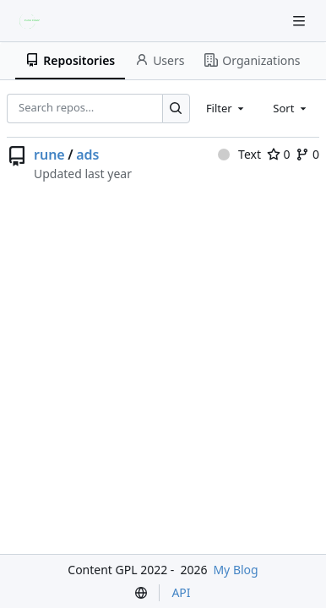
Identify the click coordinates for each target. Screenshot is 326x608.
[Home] (32, 21)
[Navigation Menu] (301, 21)
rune (49, 154)
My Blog (235, 570)
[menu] (141, 593)
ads (87, 154)
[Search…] (176, 108)
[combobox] (226, 108)
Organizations (252, 60)
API (180, 592)
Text (239, 154)
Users (159, 60)
